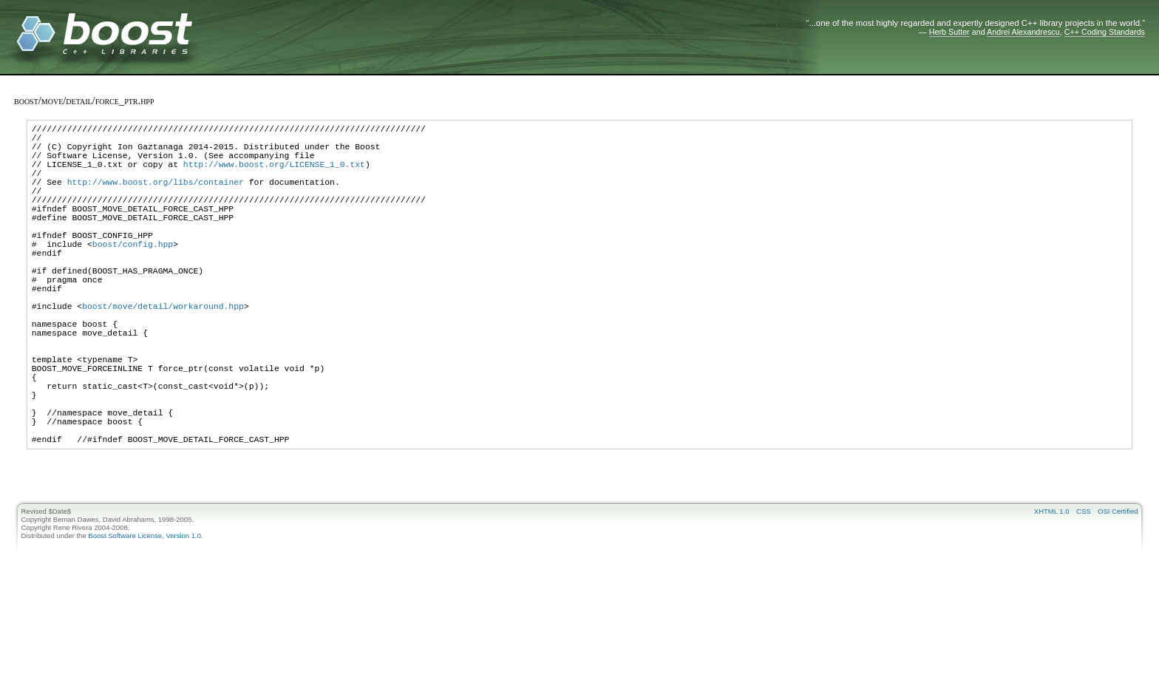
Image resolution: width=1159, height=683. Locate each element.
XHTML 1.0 (1052, 591)
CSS (1083, 591)
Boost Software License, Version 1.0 (144, 615)
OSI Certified (1118, 591)
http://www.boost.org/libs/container (155, 197)
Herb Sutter (949, 31)
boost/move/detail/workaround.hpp (163, 352)
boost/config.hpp (132, 274)
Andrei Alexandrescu (1023, 31)
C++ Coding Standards (1104, 31)
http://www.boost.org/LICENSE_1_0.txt (274, 174)
